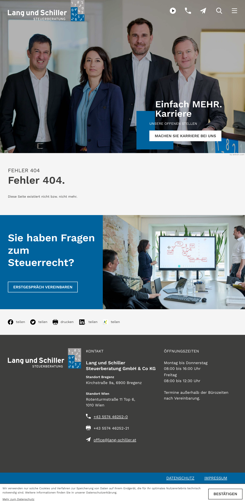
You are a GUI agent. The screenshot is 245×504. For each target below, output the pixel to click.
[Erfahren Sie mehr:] (185, 135)
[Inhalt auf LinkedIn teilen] (91, 322)
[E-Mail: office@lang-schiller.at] (198, 11)
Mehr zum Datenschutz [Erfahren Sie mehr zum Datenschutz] (18, 499)
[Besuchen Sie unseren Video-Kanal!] (168, 11)
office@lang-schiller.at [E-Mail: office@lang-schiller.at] (115, 440)
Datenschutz (180, 478)
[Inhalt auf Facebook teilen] (19, 322)
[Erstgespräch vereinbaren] (43, 287)
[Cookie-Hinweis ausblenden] (225, 494)
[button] (183, 11)
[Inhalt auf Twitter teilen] (41, 322)
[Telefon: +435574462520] (111, 417)
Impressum (215, 478)
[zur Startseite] (46, 10)
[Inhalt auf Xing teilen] (114, 322)
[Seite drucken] (66, 322)
